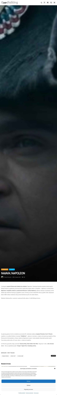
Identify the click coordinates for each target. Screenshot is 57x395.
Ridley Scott (13, 356)
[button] (55, 368)
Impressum (36, 392)
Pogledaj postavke (28, 389)
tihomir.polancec (8, 277)
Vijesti (11, 269)
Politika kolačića (22, 392)
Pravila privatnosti (29, 392)
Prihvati (28, 381)
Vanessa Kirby (20, 356)
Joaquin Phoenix (6, 356)
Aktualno (5, 269)
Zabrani (28, 385)
